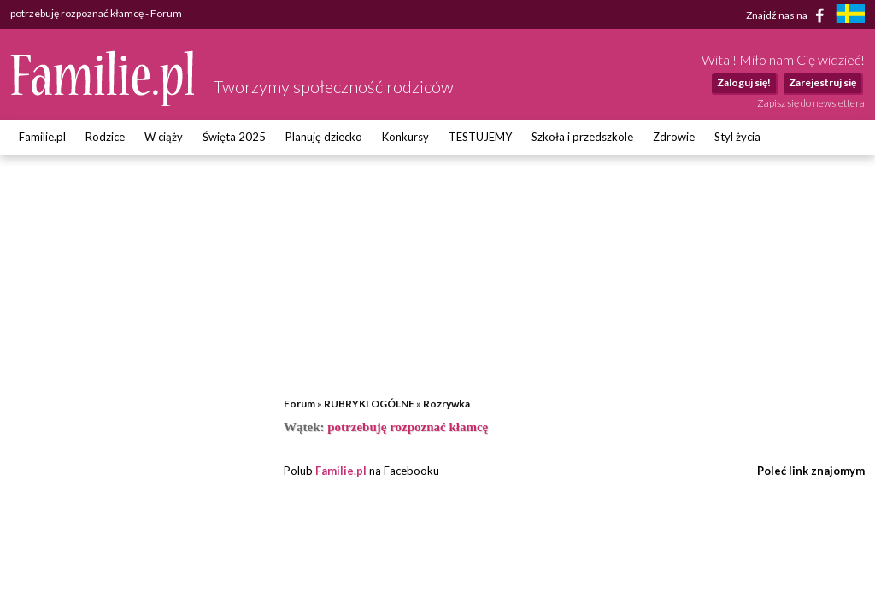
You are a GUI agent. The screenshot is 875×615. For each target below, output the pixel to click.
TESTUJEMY (480, 137)
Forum (299, 403)
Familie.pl (42, 137)
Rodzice (105, 137)
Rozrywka (446, 403)
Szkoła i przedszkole (582, 137)
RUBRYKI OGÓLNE (369, 403)
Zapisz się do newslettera (811, 103)
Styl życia (737, 137)
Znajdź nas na (788, 15)
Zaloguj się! (744, 82)
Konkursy (405, 137)
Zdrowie (674, 137)
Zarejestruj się (822, 82)
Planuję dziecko (323, 137)
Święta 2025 (234, 137)
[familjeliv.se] (850, 15)
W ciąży (163, 137)
